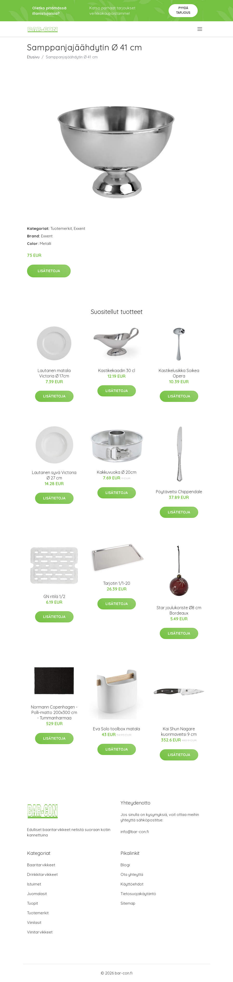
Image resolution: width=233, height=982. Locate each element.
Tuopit (32, 903)
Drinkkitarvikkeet (42, 874)
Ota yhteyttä (132, 874)
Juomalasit (37, 893)
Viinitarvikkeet (39, 932)
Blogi (125, 864)
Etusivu (33, 56)
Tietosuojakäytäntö (138, 893)
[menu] (200, 29)
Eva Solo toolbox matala (116, 728)
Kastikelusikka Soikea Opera (179, 373)
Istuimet (34, 884)
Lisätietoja (49, 271)
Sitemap (128, 903)
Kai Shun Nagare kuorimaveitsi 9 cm (179, 731)
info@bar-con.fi (135, 831)
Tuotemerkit (61, 228)
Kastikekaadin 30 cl (116, 370)
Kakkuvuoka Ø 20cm (116, 472)
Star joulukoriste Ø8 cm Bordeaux (179, 610)
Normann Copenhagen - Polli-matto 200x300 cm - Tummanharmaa (54, 712)
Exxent (79, 228)
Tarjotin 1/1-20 (116, 583)
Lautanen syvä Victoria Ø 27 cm (54, 475)
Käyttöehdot (132, 884)
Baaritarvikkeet (41, 864)
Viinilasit (34, 922)
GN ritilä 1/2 (54, 596)
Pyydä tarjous (183, 10)
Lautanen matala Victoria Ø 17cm (54, 373)
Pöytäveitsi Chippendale (179, 491)
